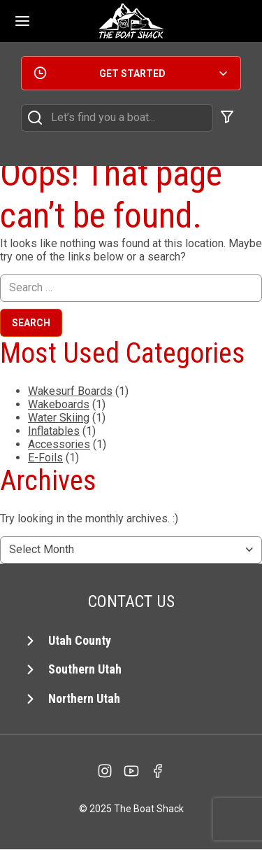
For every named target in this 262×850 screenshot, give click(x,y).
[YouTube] (131, 770)
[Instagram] (105, 770)
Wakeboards (58, 404)
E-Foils (45, 457)
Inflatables (54, 431)
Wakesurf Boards (70, 391)
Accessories (59, 444)
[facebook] (158, 770)
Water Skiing (58, 417)
